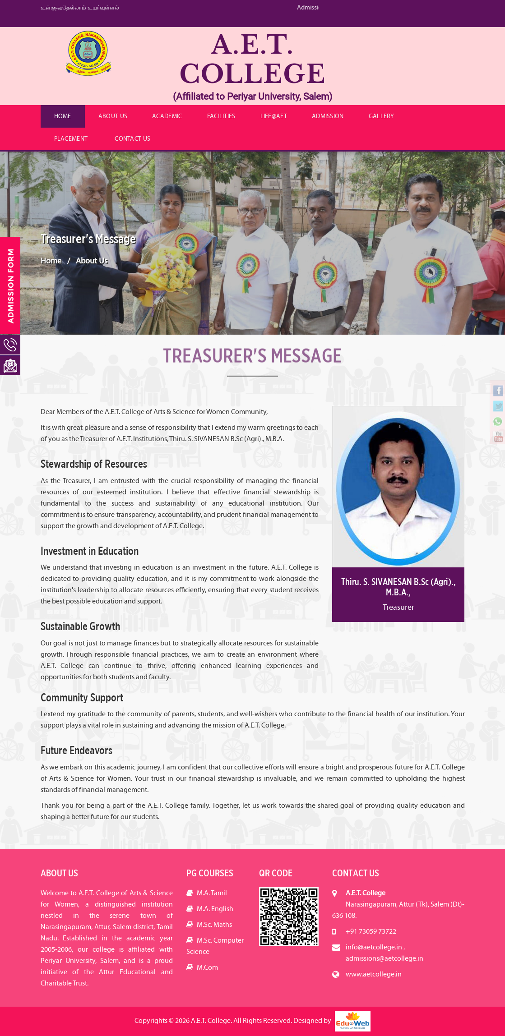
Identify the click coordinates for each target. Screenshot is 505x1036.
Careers (444, 43)
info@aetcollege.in (371, 19)
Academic (167, 116)
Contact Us (132, 139)
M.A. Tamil (206, 893)
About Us (112, 116)
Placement (71, 139)
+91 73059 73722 (367, 6)
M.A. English (209, 908)
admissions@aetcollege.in (384, 958)
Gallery (381, 116)
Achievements (435, 33)
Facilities (221, 116)
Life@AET (273, 116)
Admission (328, 116)
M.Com (202, 967)
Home (62, 116)
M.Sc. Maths (209, 924)
